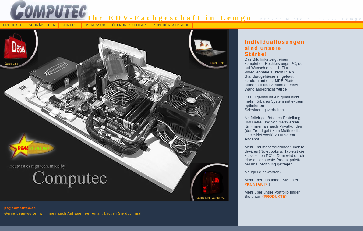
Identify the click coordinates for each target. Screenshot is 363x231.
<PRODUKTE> (275, 196)
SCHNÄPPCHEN (42, 25)
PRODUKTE (13, 25)
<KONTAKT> (256, 184)
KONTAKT (70, 25)
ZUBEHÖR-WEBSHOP (171, 25)
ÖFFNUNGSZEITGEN (129, 25)
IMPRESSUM (95, 25)
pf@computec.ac (20, 208)
